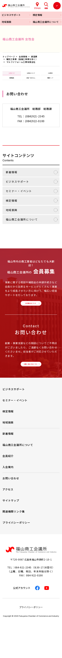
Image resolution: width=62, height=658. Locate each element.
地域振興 (11, 218)
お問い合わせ (10, 496)
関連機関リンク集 (13, 530)
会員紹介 (8, 474)
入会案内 (50, 75)
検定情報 (11, 209)
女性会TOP (12, 75)
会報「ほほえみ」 (31, 84)
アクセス (7, 507)
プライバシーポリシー (16, 541)
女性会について (31, 75)
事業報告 (11, 84)
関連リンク (50, 84)
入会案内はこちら (30, 314)
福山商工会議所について (22, 228)
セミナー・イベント (19, 199)
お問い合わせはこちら (30, 380)
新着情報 (11, 180)
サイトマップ (10, 518)
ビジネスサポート (17, 190)
